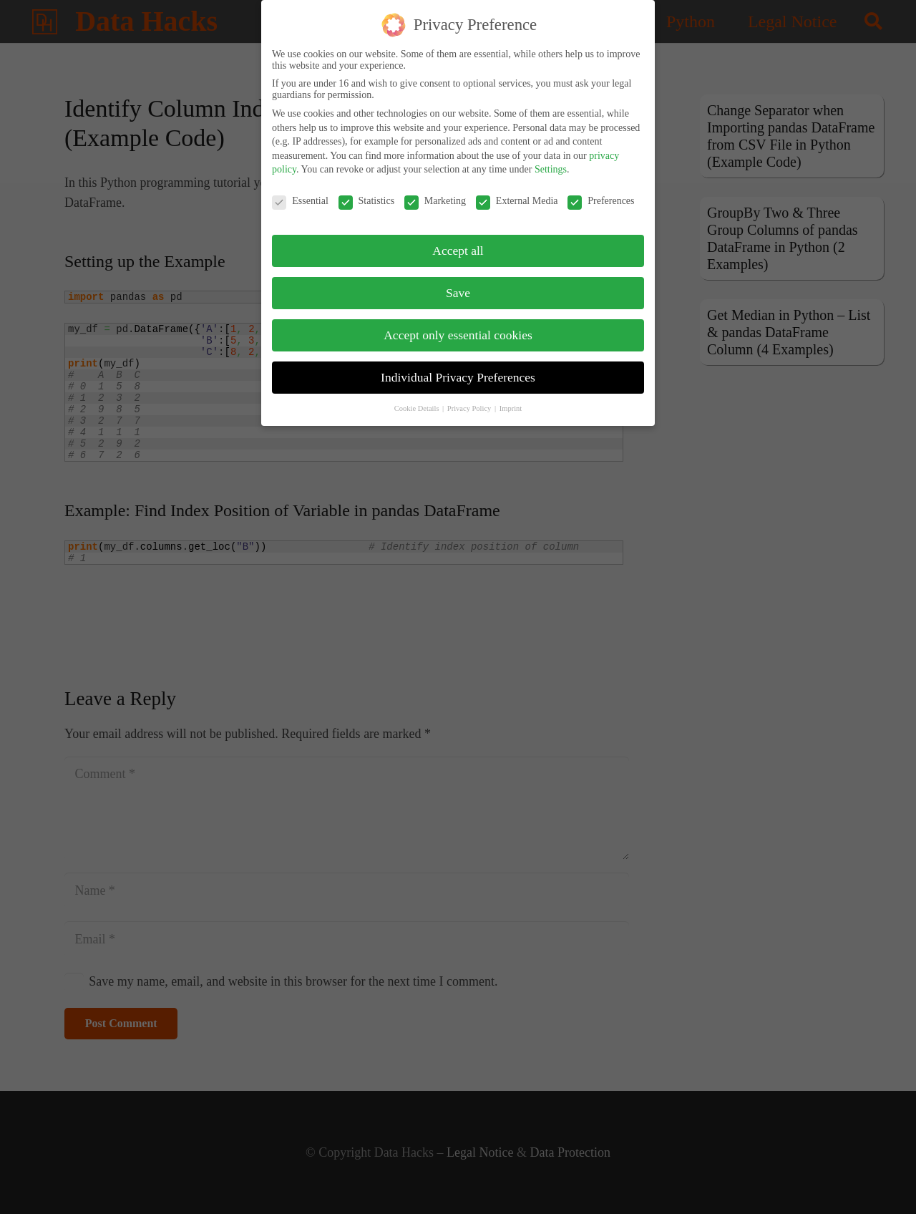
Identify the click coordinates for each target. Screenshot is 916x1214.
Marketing (435, 197)
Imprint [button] (511, 405)
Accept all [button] (457, 247)
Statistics (366, 197)
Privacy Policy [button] (470, 405)
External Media (517, 197)
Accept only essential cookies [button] (458, 331)
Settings (551, 166)
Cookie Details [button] (417, 405)
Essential (300, 197)
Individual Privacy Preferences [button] (458, 373)
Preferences (600, 197)
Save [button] (458, 289)
